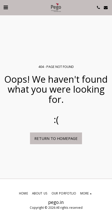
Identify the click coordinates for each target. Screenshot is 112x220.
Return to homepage (56, 138)
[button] (5, 7)
